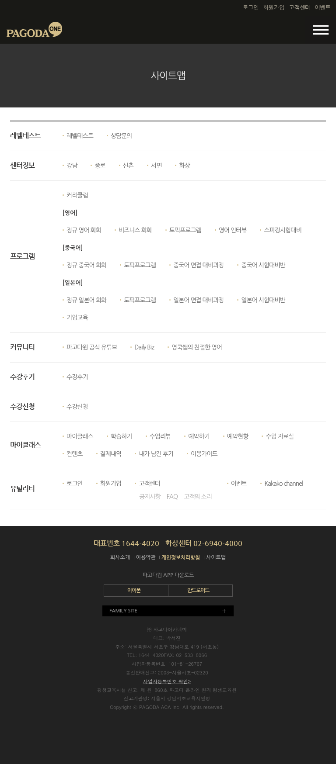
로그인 (251, 7)
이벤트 (323, 7)
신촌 (128, 165)
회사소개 (120, 557)
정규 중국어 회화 (86, 265)
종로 (99, 165)
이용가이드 (204, 454)
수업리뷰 (160, 436)
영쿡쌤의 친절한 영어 (197, 347)
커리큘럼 (77, 195)
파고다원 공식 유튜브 (91, 347)
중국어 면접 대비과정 (198, 265)
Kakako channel (283, 484)
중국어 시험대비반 (263, 265)
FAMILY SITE (123, 610)
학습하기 (121, 436)
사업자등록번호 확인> (167, 681)
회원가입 (274, 7)
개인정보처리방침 (180, 557)
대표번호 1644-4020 (126, 543)
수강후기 (77, 377)
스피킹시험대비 (282, 230)
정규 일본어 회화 (86, 300)
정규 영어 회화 (83, 230)
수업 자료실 (280, 436)
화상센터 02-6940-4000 (203, 543)
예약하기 (199, 436)
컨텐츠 (74, 454)
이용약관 (146, 557)
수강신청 (77, 407)
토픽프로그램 (185, 230)
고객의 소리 (198, 497)
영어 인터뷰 (233, 230)
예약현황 (237, 436)
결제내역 (111, 454)
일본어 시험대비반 (263, 300)
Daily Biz (144, 347)
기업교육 (77, 318)
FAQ (172, 497)
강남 (71, 165)
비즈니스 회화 (135, 230)
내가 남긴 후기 (156, 454)
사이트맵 (216, 557)
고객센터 (299, 7)
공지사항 (150, 497)
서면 (156, 165)
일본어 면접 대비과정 (198, 300)
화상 (184, 165)
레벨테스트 (79, 136)
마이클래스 (79, 436)
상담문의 (121, 136)
